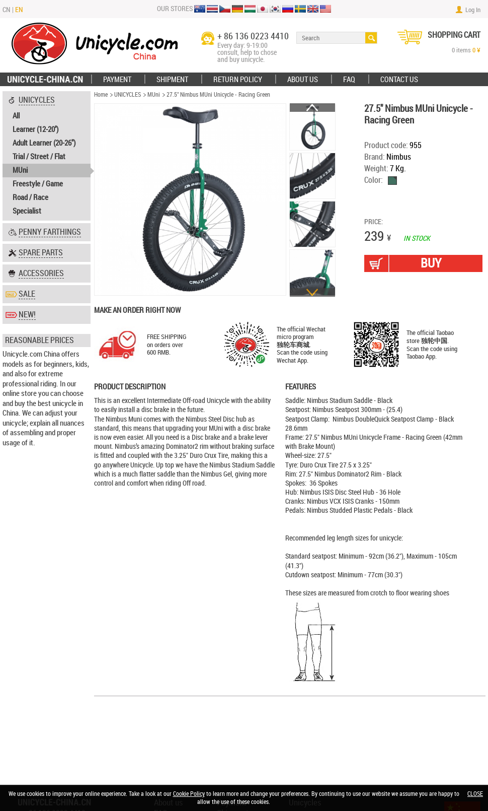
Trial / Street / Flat (39, 156)
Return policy (237, 79)
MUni (20, 170)
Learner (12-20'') (35, 129)
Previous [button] (312, 107)
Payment (117, 79)
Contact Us (399, 79)
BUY (431, 263)
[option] (313, 127)
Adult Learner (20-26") (44, 143)
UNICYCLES (127, 95)
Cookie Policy (189, 793)
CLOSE (475, 793)
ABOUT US (302, 79)
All (16, 115)
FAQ (349, 79)
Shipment (172, 79)
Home (101, 95)
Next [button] (312, 292)
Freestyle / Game (38, 183)
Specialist (27, 211)
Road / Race (30, 197)
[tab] (47, 156)
